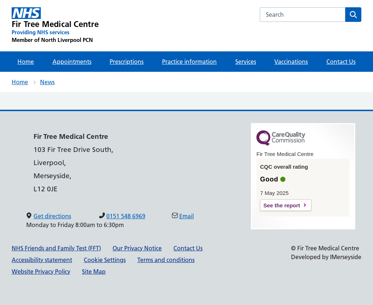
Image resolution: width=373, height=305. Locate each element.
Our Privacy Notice (137, 248)
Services (245, 61)
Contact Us (341, 61)
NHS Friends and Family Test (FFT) (56, 248)
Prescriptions (127, 61)
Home (25, 61)
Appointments (71, 61)
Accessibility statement (42, 259)
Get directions (52, 216)
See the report (281, 205)
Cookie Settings (105, 259)
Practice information (189, 61)
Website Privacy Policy (41, 271)
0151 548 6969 (125, 216)
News (47, 82)
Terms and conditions (166, 259)
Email (186, 216)
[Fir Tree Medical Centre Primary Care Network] (55, 25)
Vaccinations (291, 61)
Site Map (94, 271)
